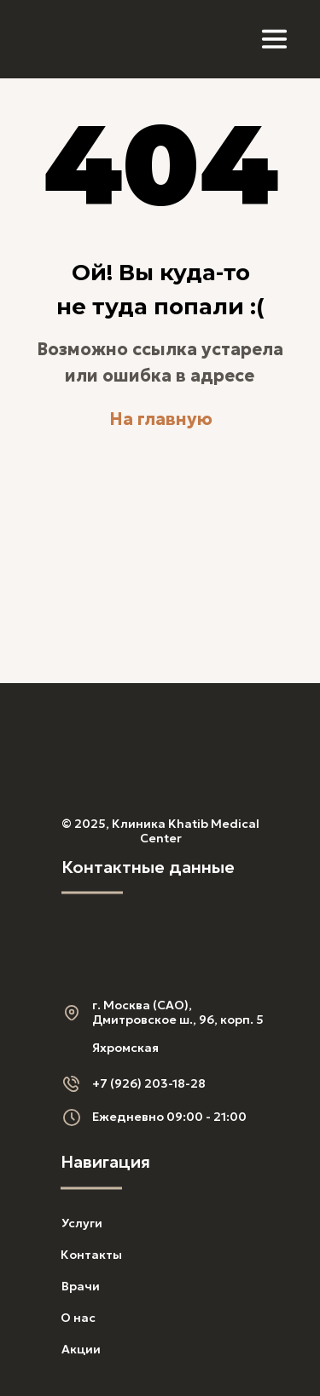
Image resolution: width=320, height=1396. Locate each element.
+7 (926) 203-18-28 (149, 1083)
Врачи (80, 1286)
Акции (81, 1349)
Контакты (91, 1254)
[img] (79, 39)
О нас (78, 1317)
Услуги (81, 1223)
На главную (160, 419)
